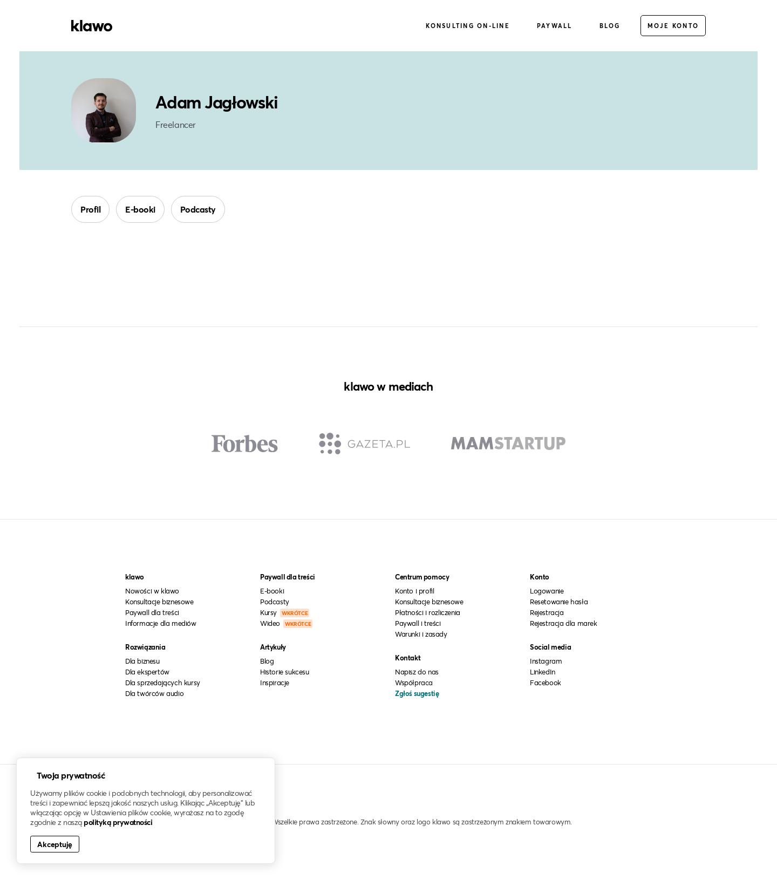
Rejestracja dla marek (563, 624)
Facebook (545, 683)
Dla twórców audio (154, 694)
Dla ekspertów (147, 673)
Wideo (286, 624)
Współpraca (414, 683)
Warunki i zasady (421, 635)
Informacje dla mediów (160, 624)
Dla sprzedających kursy (162, 683)
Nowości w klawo (152, 592)
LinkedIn (542, 673)
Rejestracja (547, 613)
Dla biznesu (142, 662)
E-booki (140, 210)
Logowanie (546, 592)
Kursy (284, 613)
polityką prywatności (118, 822)
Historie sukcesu (284, 673)
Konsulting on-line (468, 26)
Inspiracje (274, 683)
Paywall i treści (418, 624)
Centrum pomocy (422, 578)
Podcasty (198, 210)
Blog (610, 26)
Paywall (554, 26)
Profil (90, 210)
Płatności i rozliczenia (427, 613)
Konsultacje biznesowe (159, 603)
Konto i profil (414, 592)
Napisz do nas (417, 673)
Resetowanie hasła (559, 603)
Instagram (546, 662)
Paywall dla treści (152, 613)
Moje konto (673, 26)
